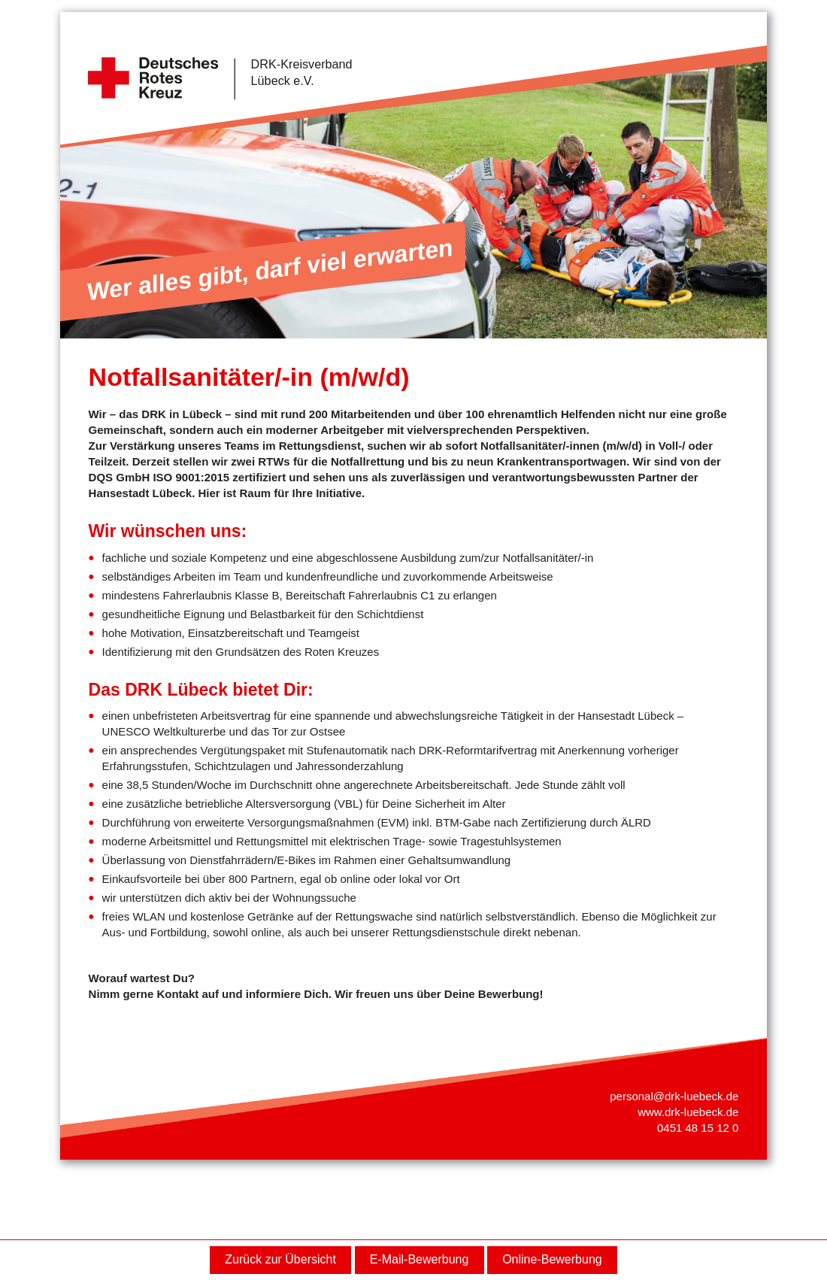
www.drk (659, 1112)
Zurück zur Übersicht (280, 1259)
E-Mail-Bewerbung (419, 1259)
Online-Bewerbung (552, 1259)
